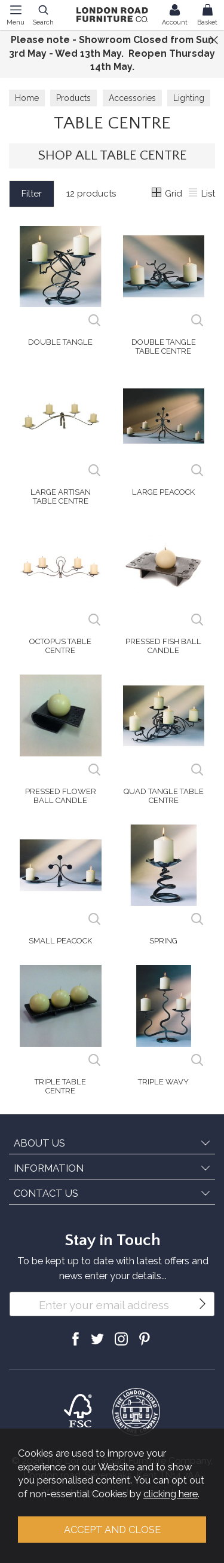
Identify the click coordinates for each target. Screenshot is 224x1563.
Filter (32, 193)
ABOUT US (39, 1143)
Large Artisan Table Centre (60, 496)
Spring (163, 940)
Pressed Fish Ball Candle (163, 646)
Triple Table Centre (60, 1086)
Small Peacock (60, 940)
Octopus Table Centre (60, 646)
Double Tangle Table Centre (163, 346)
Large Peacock (163, 492)
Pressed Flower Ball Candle (60, 796)
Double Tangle (60, 342)
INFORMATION (49, 1168)
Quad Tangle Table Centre (164, 796)
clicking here (170, 1494)
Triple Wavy (163, 1081)
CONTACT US (46, 1193)
